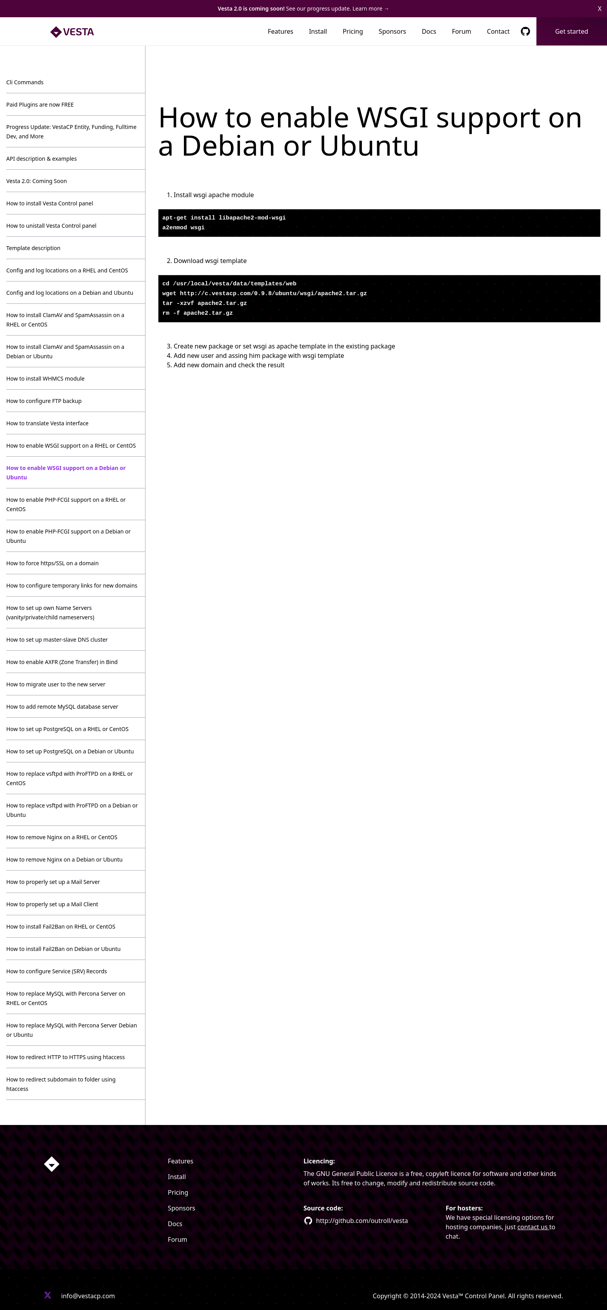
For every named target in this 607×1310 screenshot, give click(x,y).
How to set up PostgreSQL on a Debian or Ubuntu (70, 751)
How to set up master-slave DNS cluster (57, 639)
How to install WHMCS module (45, 378)
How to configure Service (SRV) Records (56, 971)
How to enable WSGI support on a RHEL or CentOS (71, 445)
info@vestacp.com (88, 1296)
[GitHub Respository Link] (525, 31)
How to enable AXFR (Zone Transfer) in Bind (62, 662)
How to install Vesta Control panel (49, 203)
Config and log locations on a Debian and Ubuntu (69, 292)
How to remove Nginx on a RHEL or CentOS (61, 837)
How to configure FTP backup (44, 401)
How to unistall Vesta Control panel (51, 225)
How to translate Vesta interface (47, 423)
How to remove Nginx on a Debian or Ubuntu (64, 859)
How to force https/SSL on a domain (52, 563)
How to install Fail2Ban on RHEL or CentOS (60, 926)
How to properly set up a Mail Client (52, 904)
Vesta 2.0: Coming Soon (36, 181)
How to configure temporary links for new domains (71, 585)
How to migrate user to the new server (55, 684)
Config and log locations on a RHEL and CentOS (67, 270)
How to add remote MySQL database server (62, 706)
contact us (533, 1227)
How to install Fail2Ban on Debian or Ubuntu (63, 949)
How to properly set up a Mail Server (53, 881)
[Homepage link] (52, 1164)
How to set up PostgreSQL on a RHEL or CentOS (67, 729)
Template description (33, 248)
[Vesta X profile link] (48, 1296)
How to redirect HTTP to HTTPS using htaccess (65, 1057)
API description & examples (41, 158)
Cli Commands (25, 82)
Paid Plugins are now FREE (40, 104)
